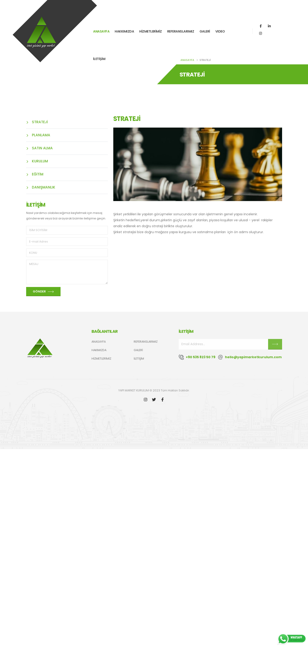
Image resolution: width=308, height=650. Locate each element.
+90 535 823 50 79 (200, 357)
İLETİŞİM (99, 58)
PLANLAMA (38, 135)
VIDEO (220, 30)
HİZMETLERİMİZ (150, 30)
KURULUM (37, 161)
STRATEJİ (37, 122)
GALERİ (205, 30)
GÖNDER (43, 292)
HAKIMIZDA (99, 350)
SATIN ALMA (39, 148)
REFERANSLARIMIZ (180, 30)
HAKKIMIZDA (124, 30)
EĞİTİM (34, 174)
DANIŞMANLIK (40, 187)
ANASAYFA (101, 30)
